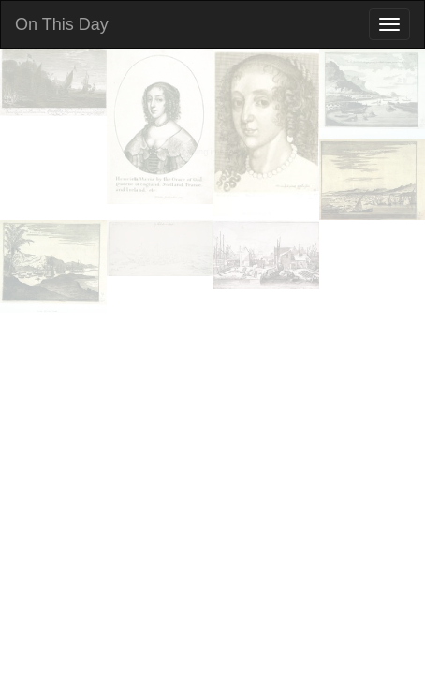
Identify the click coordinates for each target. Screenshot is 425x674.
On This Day (62, 24)
